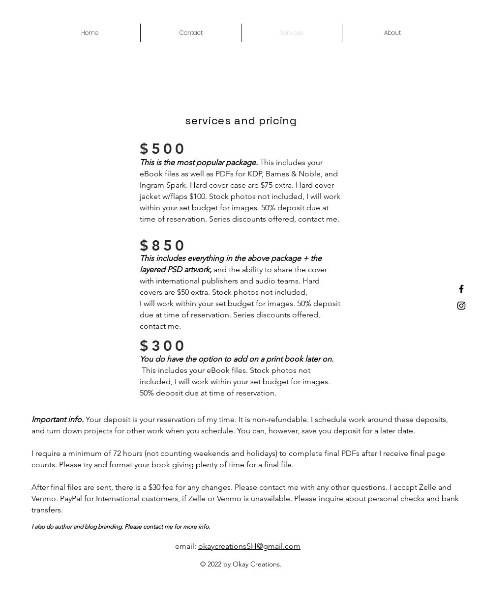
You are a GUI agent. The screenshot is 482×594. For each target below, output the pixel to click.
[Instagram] (461, 305)
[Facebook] (461, 288)
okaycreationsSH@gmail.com (249, 546)
